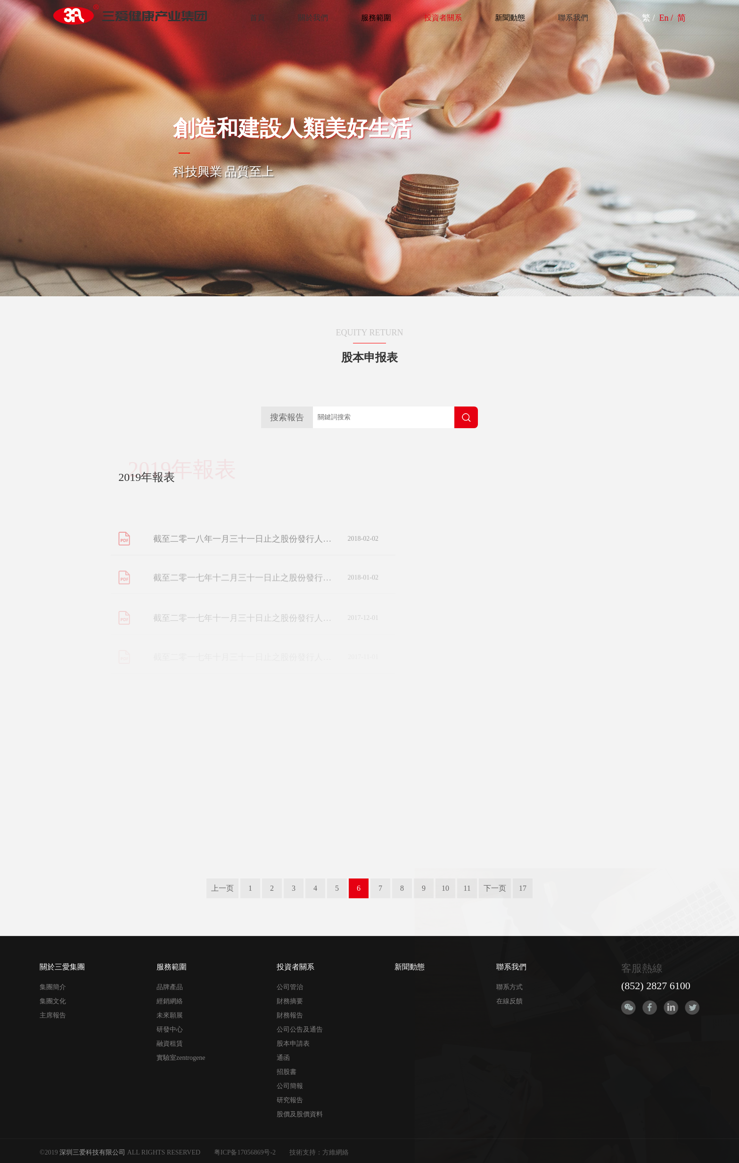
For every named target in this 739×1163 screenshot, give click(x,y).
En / (667, 18)
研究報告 (290, 1100)
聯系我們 (573, 18)
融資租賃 (169, 1043)
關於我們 (313, 18)
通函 (283, 1057)
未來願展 (169, 1015)
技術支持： (305, 1152)
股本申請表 (293, 1043)
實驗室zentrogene (180, 1057)
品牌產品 (169, 987)
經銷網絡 (169, 1001)
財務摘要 (290, 1001)
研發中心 (169, 1029)
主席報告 (53, 1015)
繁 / (649, 18)
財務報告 (290, 1015)
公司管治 (290, 987)
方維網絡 (335, 1152)
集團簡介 (53, 987)
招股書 (286, 1071)
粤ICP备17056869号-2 (245, 1152)
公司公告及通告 (300, 1029)
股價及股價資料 (300, 1114)
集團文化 (53, 1001)
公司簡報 (290, 1086)
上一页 (222, 888)
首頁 (257, 18)
